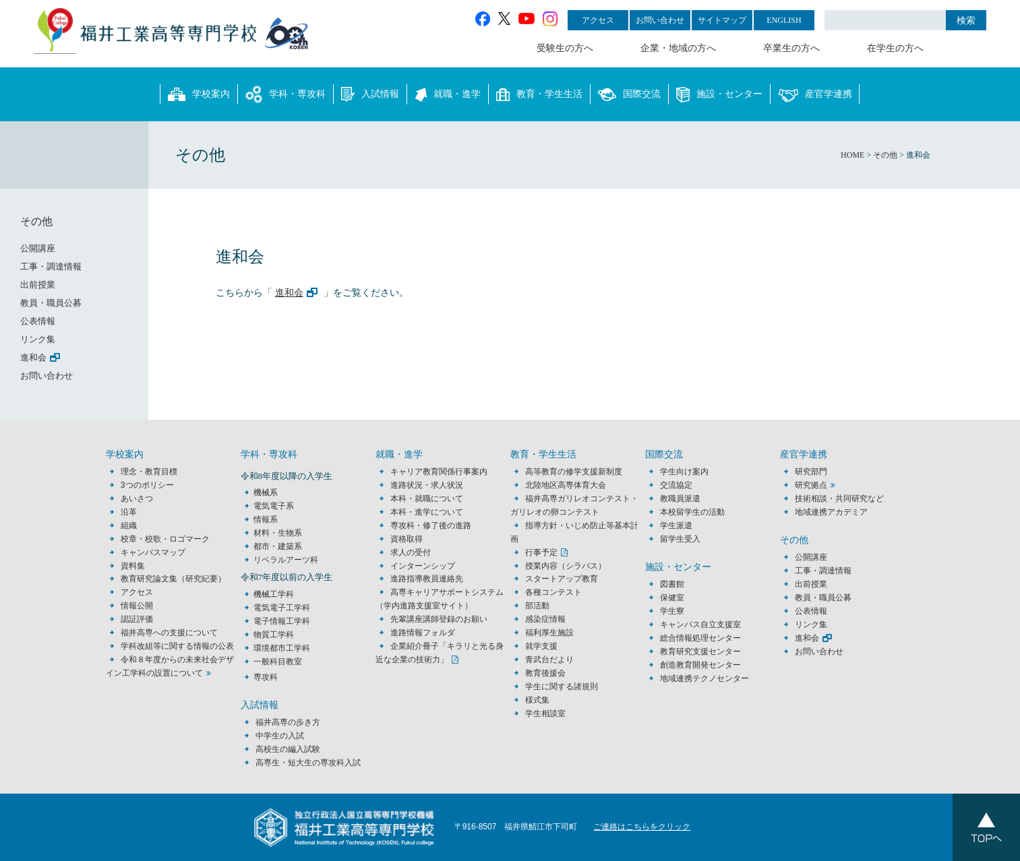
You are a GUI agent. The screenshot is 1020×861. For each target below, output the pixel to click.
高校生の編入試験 (288, 749)
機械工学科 (273, 594)
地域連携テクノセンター (704, 678)
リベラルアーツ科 (285, 560)
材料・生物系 (277, 533)
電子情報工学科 (281, 621)
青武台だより (549, 659)
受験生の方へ (565, 48)
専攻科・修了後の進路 (430, 525)
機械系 (265, 492)
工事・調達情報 (51, 266)
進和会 (289, 292)
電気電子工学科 (281, 607)
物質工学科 (273, 634)
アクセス (598, 20)
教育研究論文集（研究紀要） (173, 578)
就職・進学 (448, 94)
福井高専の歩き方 (288, 722)
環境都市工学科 (281, 648)
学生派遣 (676, 525)
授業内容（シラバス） (565, 566)
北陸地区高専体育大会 (565, 485)
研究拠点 (811, 485)
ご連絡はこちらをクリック (641, 826)
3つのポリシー (147, 485)
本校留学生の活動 (692, 512)
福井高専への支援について (169, 632)
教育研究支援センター (700, 651)
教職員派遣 (680, 498)
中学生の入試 (280, 735)
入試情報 (370, 94)
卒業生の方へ (791, 48)
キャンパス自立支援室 (700, 624)
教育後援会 (545, 673)
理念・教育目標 (149, 471)
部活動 (537, 605)
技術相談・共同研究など (839, 498)
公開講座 (42, 248)
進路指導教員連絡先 (426, 578)
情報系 (265, 519)
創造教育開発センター (700, 665)
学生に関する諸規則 (561, 686)
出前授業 (37, 285)
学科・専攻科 (285, 94)
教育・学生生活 (539, 94)
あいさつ (137, 498)
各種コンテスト (553, 592)
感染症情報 (545, 619)
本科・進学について (426, 512)
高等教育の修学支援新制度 (573, 471)
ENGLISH (784, 20)
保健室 (672, 597)
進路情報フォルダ (422, 632)
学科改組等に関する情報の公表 (177, 646)
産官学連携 (815, 94)
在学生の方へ (895, 48)
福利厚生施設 (549, 632)
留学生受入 (680, 539)
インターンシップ (422, 566)
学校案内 (199, 94)
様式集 (537, 700)
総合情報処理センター (700, 638)
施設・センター (719, 94)
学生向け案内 (684, 471)
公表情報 (37, 321)
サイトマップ (722, 20)
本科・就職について (426, 498)
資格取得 (406, 539)
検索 (966, 20)
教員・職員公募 (51, 303)
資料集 (133, 566)
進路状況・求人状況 (426, 485)
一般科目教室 (277, 661)
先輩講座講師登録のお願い (438, 619)
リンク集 (37, 339)
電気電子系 (273, 506)
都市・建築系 (277, 546)
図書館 (672, 584)
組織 (129, 525)
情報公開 (137, 605)
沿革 (129, 512)
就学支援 (541, 646)
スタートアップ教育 (561, 578)
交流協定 (676, 485)
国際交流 (629, 94)
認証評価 (137, 619)
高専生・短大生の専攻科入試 (308, 762)
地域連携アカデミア (831, 512)
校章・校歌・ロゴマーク (165, 539)
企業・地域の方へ (678, 48)
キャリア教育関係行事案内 (438, 471)
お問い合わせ (660, 20)
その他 (36, 221)
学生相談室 (545, 713)
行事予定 (541, 552)
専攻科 (265, 677)
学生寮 (672, 611)
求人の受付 (410, 552)
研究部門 (811, 471)
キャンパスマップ (153, 552)
